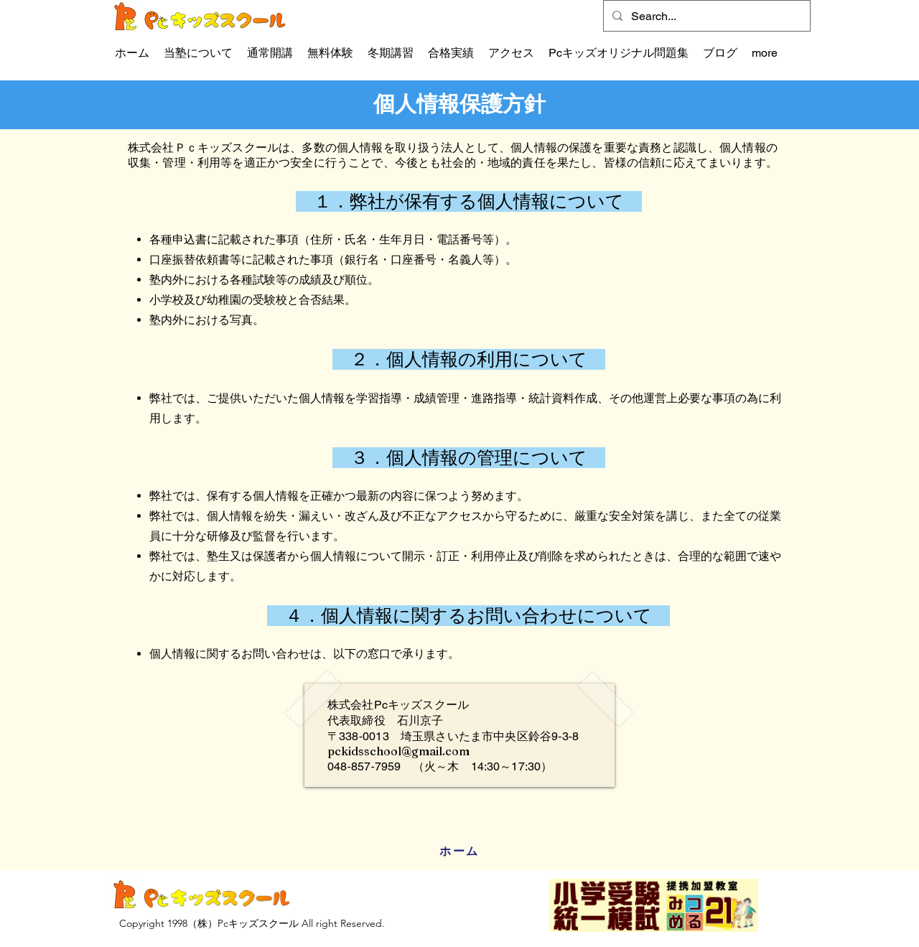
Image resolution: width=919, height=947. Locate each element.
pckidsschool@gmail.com (398, 751)
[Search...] (705, 16)
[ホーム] (459, 851)
